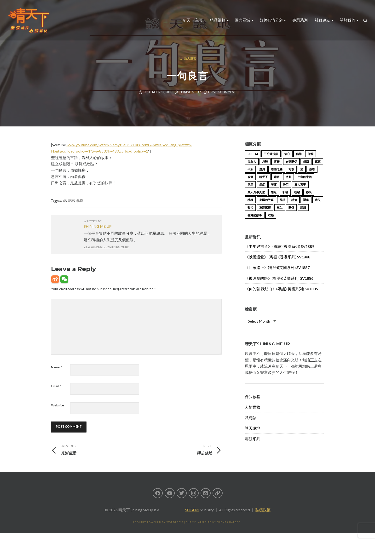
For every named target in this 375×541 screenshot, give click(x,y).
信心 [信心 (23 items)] (287, 161)
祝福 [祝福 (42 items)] (297, 200)
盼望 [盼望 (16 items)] (285, 192)
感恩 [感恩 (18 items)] (312, 177)
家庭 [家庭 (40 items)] (318, 169)
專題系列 (300, 20)
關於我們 (347, 20)
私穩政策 (263, 517)
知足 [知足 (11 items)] (274, 200)
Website (57, 413)
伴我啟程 (252, 404)
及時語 (250, 425)
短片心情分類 (271, 20)
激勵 (79, 208)
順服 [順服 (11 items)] (303, 215)
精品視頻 (217, 20)
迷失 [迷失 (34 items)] (318, 207)
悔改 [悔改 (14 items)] (291, 177)
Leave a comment (222, 100)
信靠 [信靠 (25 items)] (299, 161)
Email (56, 394)
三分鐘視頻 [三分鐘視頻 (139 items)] (271, 161)
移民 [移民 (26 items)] (309, 200)
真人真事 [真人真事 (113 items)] (300, 192)
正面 (71, 208)
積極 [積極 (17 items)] (250, 207)
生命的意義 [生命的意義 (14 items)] (304, 184)
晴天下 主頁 (193, 20)
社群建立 (322, 20)
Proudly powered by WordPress (158, 530)
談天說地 (190, 66)
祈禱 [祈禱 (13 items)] (285, 200)
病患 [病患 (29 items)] (250, 192)
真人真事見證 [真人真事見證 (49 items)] (256, 200)
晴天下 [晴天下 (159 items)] (263, 184)
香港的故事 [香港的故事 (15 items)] (255, 223)
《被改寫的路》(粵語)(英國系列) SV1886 (279, 286)
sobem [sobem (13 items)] (253, 161)
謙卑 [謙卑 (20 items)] (306, 207)
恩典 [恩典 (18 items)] (262, 177)
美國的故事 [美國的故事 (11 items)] (266, 207)
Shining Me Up (190, 100)
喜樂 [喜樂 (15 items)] (277, 169)
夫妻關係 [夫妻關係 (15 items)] (291, 169)
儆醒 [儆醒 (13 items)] (310, 161)
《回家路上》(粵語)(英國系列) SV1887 (277, 275)
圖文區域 (242, 20)
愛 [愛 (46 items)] (301, 177)
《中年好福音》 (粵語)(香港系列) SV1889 (279, 254)
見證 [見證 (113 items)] (282, 207)
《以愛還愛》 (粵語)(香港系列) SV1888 (277, 264)
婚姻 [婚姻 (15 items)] (306, 169)
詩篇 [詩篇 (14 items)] (294, 207)
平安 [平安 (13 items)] (250, 177)
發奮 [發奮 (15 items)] (274, 192)
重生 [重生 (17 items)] (280, 215)
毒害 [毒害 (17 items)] (277, 184)
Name (56, 375)
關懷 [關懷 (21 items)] (291, 215)
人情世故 (252, 414)
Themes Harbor (229, 530)
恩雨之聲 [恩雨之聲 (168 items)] (277, 177)
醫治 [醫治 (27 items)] (250, 215)
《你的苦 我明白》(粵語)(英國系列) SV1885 (281, 296)
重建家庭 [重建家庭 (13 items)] (265, 215)
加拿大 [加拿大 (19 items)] (252, 169)
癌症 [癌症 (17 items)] (262, 192)
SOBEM (192, 517)
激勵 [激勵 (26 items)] (288, 184)
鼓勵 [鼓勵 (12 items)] (271, 223)
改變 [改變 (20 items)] (250, 184)
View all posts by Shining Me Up (106, 254)
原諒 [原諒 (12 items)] (265, 169)
